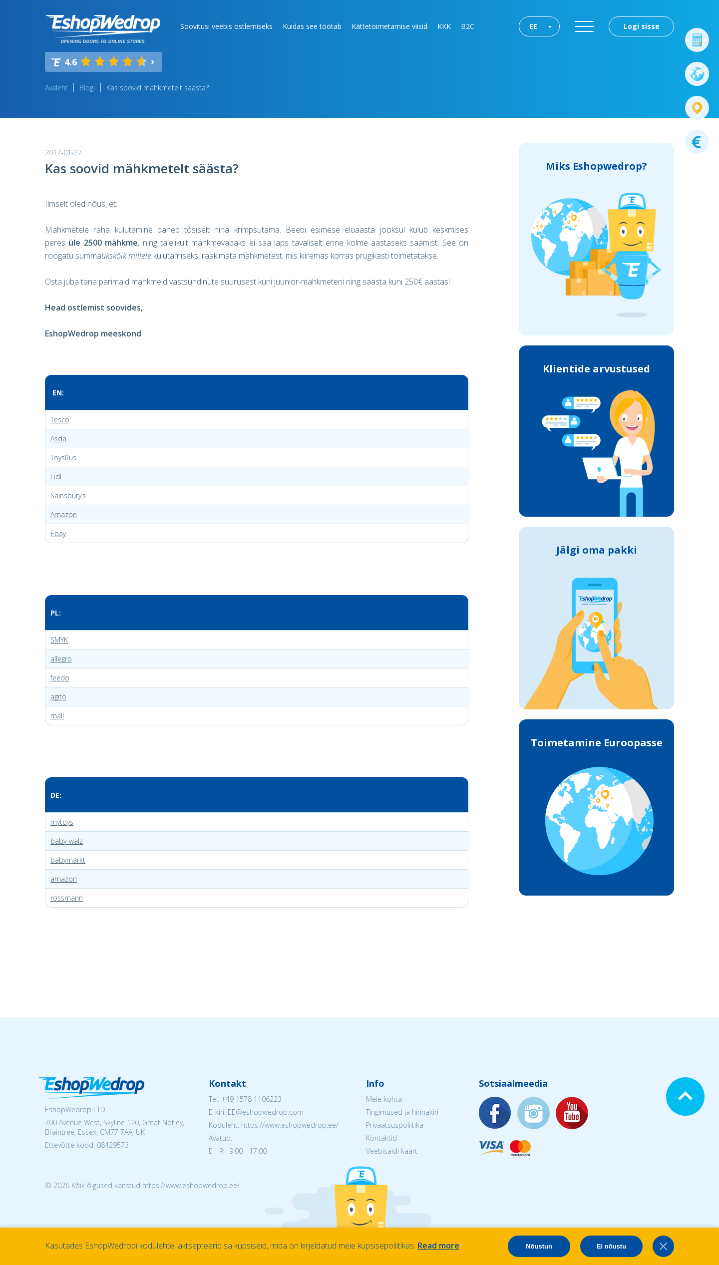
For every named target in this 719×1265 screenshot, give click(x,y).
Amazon (63, 514)
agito (58, 696)
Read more (438, 1245)
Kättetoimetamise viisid (389, 26)
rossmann (66, 898)
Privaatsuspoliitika (394, 1125)
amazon (63, 879)
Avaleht (56, 87)
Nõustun (539, 1246)
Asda (58, 438)
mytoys (61, 822)
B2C (467, 26)
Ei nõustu (611, 1246)
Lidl (55, 476)
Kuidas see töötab (312, 26)
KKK (444, 26)
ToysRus (63, 457)
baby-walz (66, 841)
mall (57, 715)
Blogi (87, 87)
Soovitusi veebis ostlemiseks (226, 26)
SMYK (59, 639)
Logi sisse (642, 26)
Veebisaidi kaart (391, 1151)
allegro (61, 658)
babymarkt (67, 860)
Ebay (58, 533)
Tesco (59, 419)
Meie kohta (384, 1099)
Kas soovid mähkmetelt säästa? (157, 87)
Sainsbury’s (68, 495)
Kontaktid (381, 1138)
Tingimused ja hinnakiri (402, 1112)
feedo (59, 677)
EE (533, 26)
